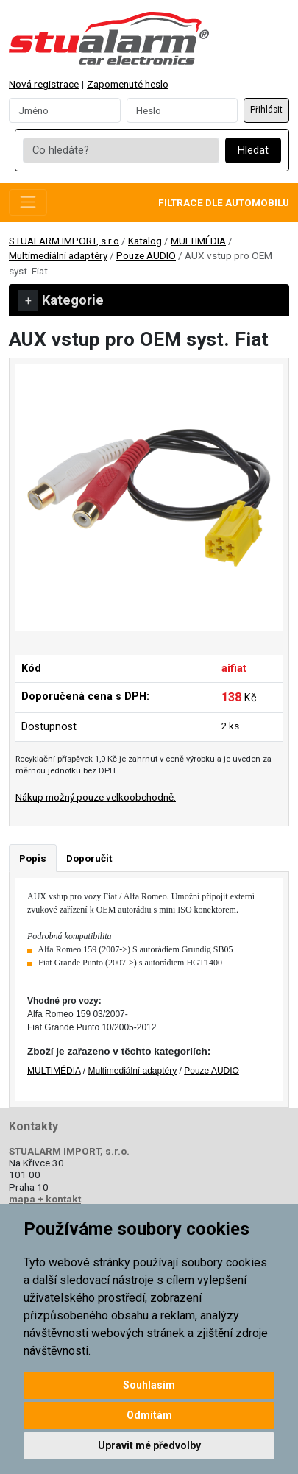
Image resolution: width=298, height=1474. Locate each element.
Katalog (145, 241)
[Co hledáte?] (121, 151)
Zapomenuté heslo (127, 84)
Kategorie (61, 300)
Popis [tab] (32, 858)
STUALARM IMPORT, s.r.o (64, 241)
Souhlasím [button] (149, 1385)
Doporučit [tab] (89, 858)
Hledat (253, 150)
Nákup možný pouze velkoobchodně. (95, 797)
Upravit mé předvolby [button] (149, 1445)
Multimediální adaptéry (58, 255)
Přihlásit (266, 109)
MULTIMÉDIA (198, 241)
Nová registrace (44, 84)
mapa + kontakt (45, 1199)
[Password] (182, 110)
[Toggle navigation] (28, 202)
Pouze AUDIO (146, 255)
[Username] (65, 110)
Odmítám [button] (149, 1415)
